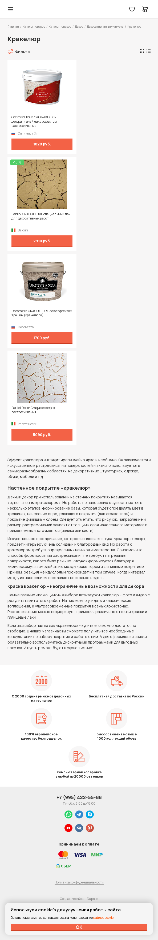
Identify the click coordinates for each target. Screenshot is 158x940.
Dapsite (92, 898)
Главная (13, 26)
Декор (79, 26)
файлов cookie (103, 917)
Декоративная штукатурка (105, 26)
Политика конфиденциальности (79, 882)
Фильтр (22, 51)
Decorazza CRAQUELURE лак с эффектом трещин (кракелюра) (41, 313)
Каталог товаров (34, 26)
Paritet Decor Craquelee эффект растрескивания (34, 410)
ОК (79, 927)
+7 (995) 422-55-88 (79, 797)
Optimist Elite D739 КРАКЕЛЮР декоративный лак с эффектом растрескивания (34, 121)
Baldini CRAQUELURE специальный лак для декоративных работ (40, 216)
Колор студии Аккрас (24, 9)
